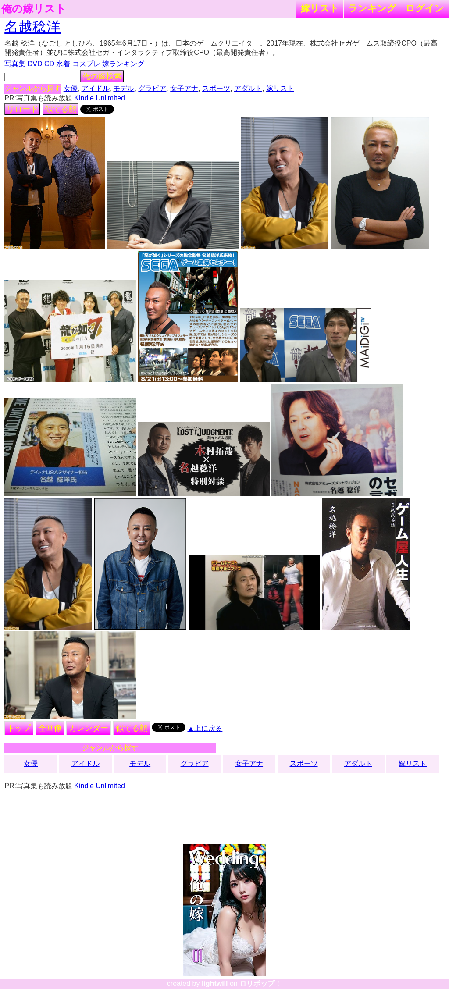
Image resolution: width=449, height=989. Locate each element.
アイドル (96, 88)
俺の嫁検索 (102, 76)
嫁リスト (320, 8)
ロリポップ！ (260, 983)
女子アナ (184, 88)
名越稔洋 (32, 27)
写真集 (14, 64)
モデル (123, 88)
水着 (63, 64)
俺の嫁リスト (33, 8)
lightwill (215, 983)
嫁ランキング (123, 64)
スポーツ (216, 88)
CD (49, 64)
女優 (71, 88)
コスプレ (86, 64)
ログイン (425, 8)
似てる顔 (60, 109)
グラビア (152, 88)
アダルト (248, 88)
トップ (19, 728)
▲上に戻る (205, 728)
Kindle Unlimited (99, 98)
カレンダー (88, 728)
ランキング (372, 8)
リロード (22, 109)
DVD (35, 64)
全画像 (50, 728)
